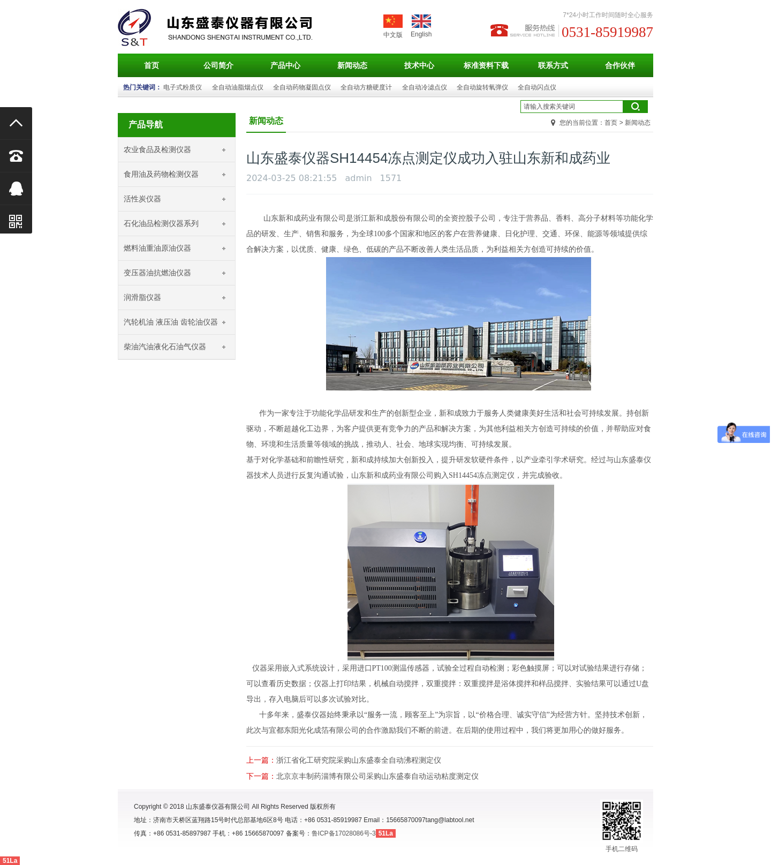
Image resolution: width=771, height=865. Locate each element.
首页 (151, 65)
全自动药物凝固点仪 (302, 87)
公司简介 (218, 65)
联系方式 (553, 65)
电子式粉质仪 (182, 87)
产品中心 (285, 65)
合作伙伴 (620, 65)
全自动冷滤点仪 (424, 87)
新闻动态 (352, 65)
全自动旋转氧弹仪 (482, 87)
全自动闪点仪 (537, 87)
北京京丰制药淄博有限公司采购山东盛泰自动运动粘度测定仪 (377, 776)
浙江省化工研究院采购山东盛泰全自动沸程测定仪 (358, 760)
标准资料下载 (486, 65)
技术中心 (419, 65)
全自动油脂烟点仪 (237, 87)
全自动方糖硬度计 (366, 87)
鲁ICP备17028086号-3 (344, 833)
